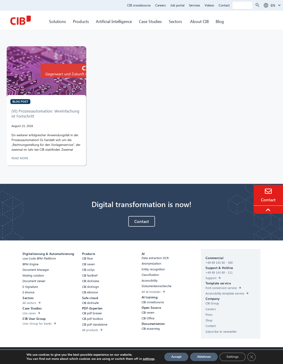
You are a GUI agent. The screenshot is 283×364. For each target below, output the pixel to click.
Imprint (156, 355)
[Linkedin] (173, 355)
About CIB (199, 21)
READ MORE (20, 158)
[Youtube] (182, 355)
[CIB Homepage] (20, 20)
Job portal (177, 5)
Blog (220, 21)
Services (194, 5)
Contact (224, 5)
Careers (160, 5)
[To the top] (268, 209)
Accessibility (101, 355)
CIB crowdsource (139, 5)
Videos (209, 5)
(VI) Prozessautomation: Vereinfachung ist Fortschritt (45, 113)
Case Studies (150, 21)
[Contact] (268, 191)
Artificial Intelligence (114, 21)
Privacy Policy (138, 355)
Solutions (57, 21)
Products (81, 21)
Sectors (176, 21)
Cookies (119, 355)
